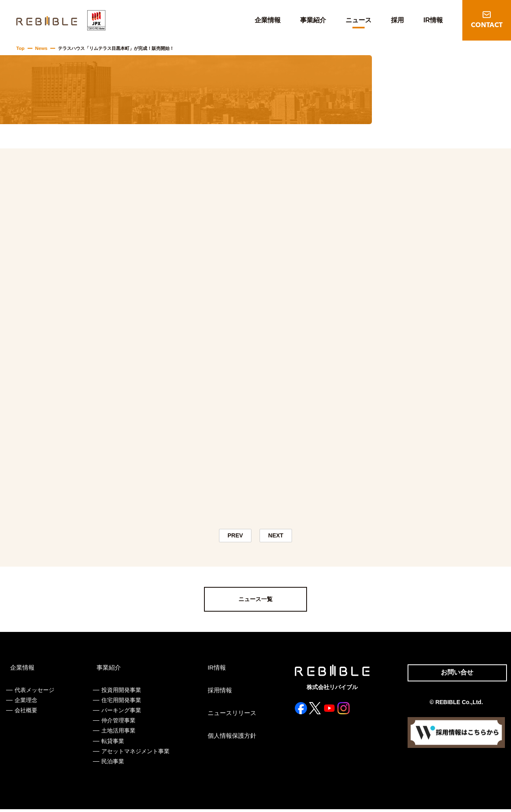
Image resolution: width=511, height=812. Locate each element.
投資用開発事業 (120, 692)
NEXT (276, 536)
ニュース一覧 (255, 602)
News (40, 48)
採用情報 (217, 693)
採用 (397, 20)
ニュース (358, 20)
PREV (235, 536)
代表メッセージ (34, 692)
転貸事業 (112, 743)
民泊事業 (112, 764)
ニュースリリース (229, 715)
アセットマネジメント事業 (135, 753)
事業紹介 (313, 20)
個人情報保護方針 (229, 738)
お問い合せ (453, 676)
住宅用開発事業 (120, 702)
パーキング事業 (120, 713)
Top (20, 48)
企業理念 (26, 702)
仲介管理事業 (118, 723)
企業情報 (268, 20)
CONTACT (486, 25)
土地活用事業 (118, 733)
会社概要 (26, 713)
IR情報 (433, 20)
